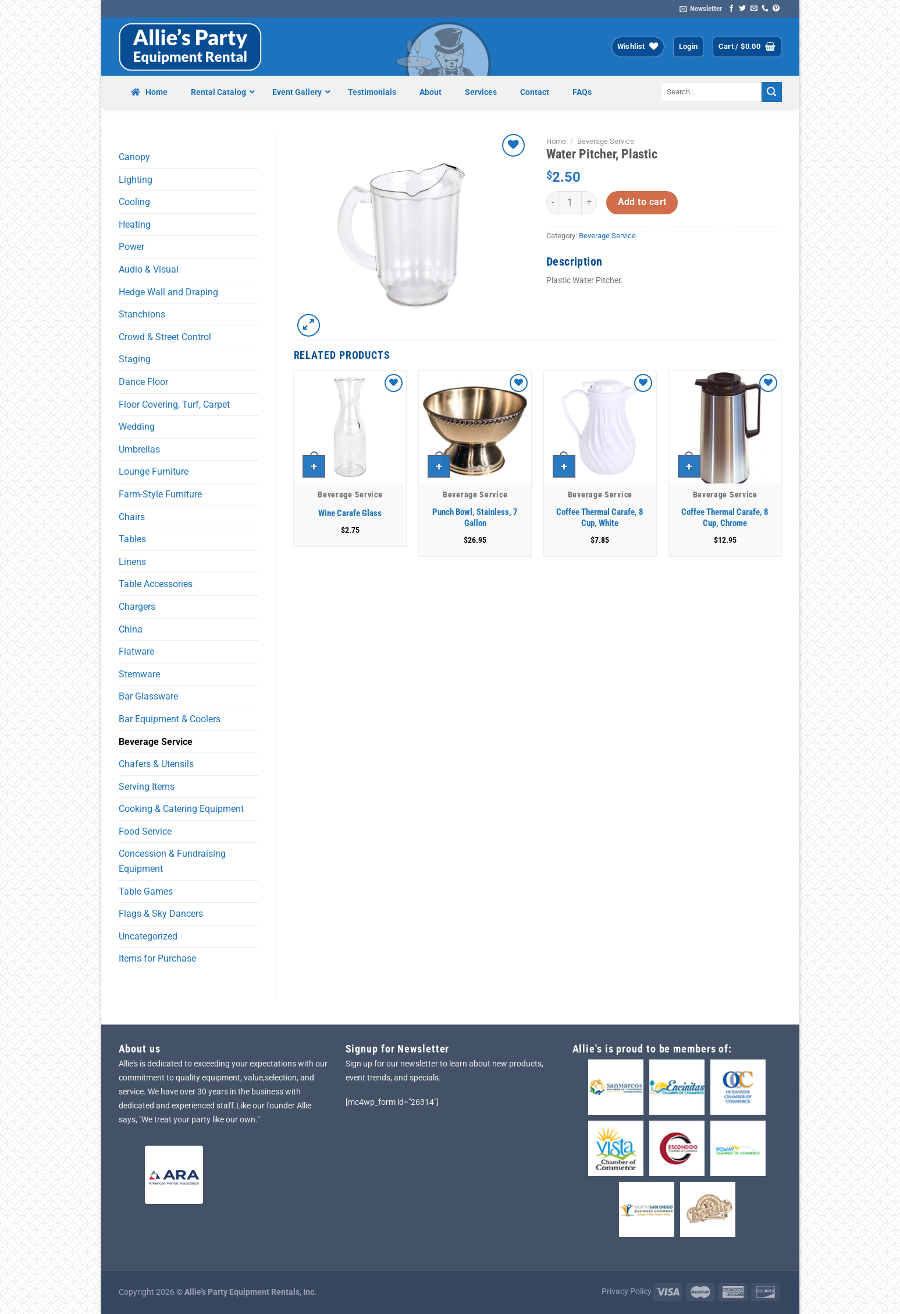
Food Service (145, 831)
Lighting (135, 179)
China (131, 629)
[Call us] (765, 9)
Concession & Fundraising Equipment (172, 861)
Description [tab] (574, 262)
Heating (135, 224)
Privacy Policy (627, 1292)
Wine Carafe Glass (350, 513)
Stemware (139, 674)
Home (556, 141)
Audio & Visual (149, 269)
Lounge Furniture (153, 471)
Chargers (137, 606)
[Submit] (771, 92)
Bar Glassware (148, 696)
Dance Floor (143, 381)
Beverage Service (156, 741)
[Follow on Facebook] (731, 9)
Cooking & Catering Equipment (181, 808)
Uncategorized (148, 936)
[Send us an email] (753, 9)
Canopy (134, 157)
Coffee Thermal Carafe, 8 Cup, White (599, 518)
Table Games (146, 891)
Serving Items (147, 786)
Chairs (132, 516)
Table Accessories (156, 583)
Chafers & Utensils (156, 763)
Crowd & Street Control (165, 336)
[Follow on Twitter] (742, 9)
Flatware (136, 651)
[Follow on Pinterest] (776, 9)
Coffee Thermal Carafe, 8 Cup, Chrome (725, 518)
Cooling (134, 201)
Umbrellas (139, 449)
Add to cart (642, 202)
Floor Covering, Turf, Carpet (174, 404)
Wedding (137, 426)
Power (131, 246)
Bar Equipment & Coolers (169, 719)
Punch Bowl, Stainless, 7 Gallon (475, 518)
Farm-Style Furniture (160, 494)
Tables (132, 539)
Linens (132, 561)
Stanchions (142, 314)
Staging (135, 359)
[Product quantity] (570, 202)
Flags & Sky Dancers (161, 913)
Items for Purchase (157, 958)
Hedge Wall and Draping (168, 292)
